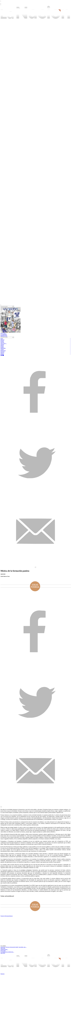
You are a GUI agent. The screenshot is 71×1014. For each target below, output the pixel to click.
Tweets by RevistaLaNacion (7, 916)
